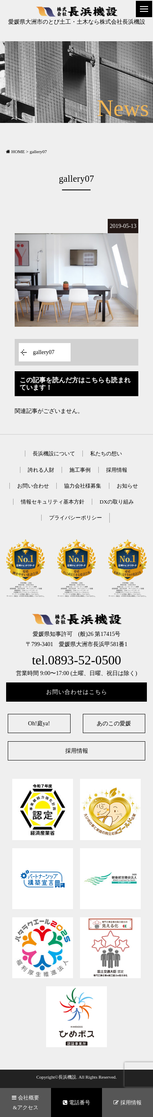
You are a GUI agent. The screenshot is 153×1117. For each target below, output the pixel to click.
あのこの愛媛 (114, 723)
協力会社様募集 (82, 486)
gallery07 (44, 352)
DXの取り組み (117, 502)
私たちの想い (106, 453)
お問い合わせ (33, 486)
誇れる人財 (41, 470)
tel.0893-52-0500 (76, 660)
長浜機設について (54, 453)
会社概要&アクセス (25, 1102)
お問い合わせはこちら (76, 692)
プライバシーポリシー (75, 518)
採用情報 (116, 470)
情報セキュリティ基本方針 (52, 502)
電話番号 (76, 1102)
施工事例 (80, 470)
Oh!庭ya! (39, 723)
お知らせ (127, 486)
